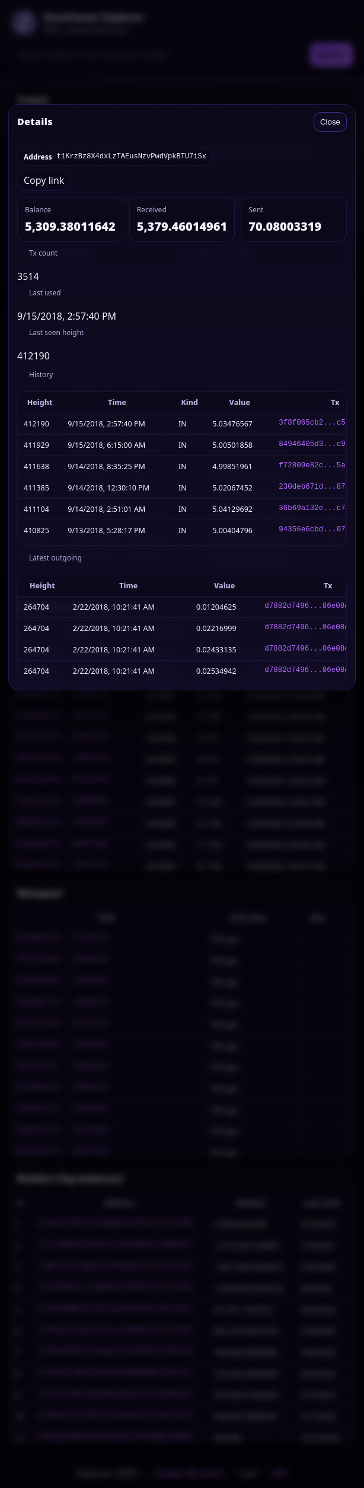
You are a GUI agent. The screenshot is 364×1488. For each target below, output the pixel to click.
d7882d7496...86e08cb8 (311, 607)
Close (330, 121)
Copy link (44, 180)
